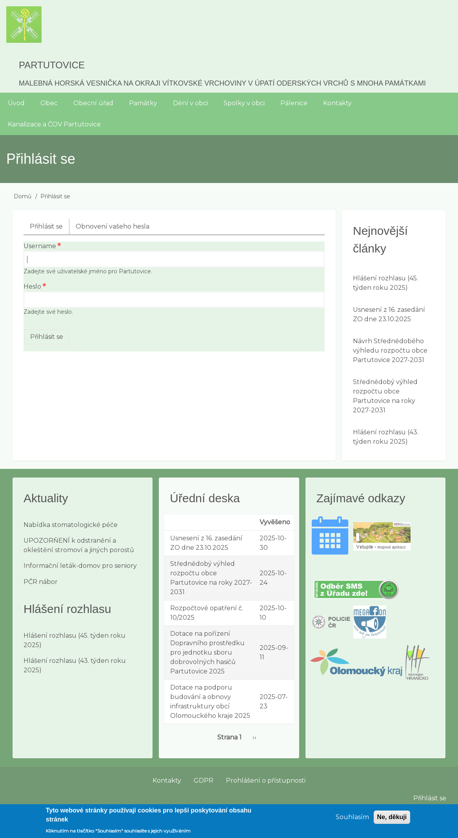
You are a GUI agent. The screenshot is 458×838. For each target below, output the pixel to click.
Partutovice (52, 65)
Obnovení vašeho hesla (112, 226)
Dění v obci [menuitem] (190, 103)
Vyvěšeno (275, 522)
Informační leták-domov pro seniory (80, 565)
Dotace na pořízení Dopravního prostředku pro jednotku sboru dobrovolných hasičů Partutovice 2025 (207, 652)
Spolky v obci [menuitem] (244, 103)
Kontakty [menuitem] (337, 103)
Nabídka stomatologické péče (71, 525)
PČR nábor (41, 582)
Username (40, 246)
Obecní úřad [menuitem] (93, 103)
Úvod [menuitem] (16, 103)
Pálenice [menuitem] (293, 103)
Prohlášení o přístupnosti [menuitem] (265, 780)
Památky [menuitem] (143, 103)
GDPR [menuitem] (203, 780)
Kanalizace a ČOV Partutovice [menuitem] (54, 124)
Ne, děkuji (392, 820)
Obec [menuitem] (49, 103)
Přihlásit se (49, 228)
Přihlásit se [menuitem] (429, 798)
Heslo (32, 286)
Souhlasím (352, 820)
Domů (22, 196)
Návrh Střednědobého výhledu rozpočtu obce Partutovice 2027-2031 (390, 350)
